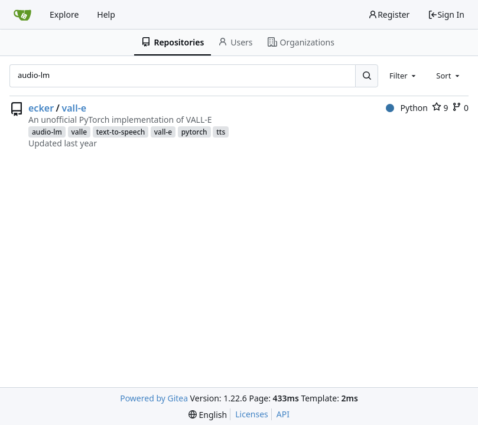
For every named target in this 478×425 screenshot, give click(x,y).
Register (388, 14)
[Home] (22, 14)
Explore (64, 14)
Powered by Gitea (154, 398)
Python (407, 107)
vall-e (74, 108)
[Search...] (366, 75)
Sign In (446, 14)
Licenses (251, 414)
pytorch (194, 132)
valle (79, 132)
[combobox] (403, 75)
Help (106, 14)
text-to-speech (120, 132)
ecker (41, 108)
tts (220, 132)
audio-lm (47, 132)
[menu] (207, 414)
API (283, 414)
